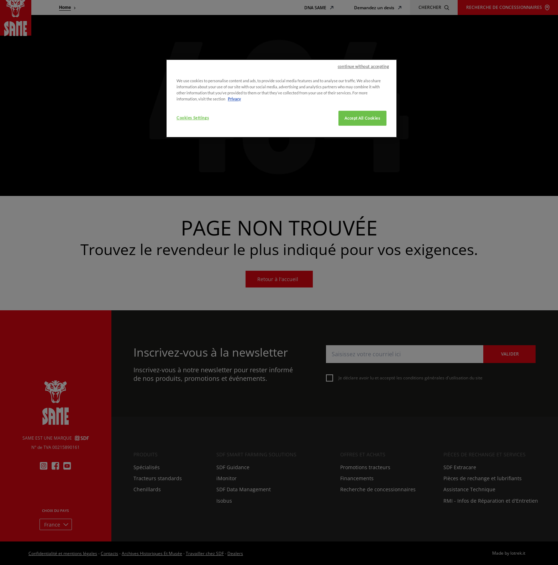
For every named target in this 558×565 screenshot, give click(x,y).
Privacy (234, 124)
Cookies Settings (193, 143)
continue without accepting (363, 92)
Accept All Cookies (362, 143)
